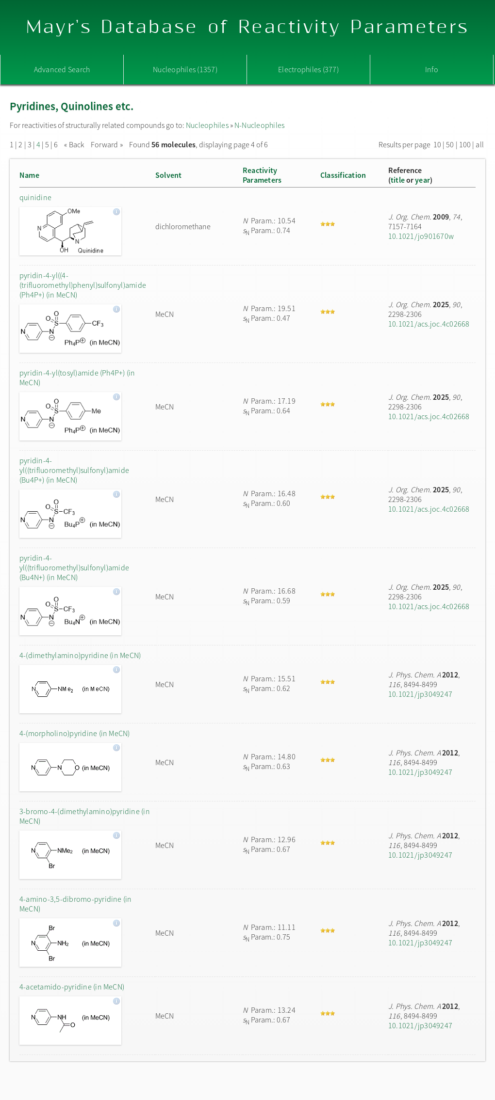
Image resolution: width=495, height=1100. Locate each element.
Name (29, 175)
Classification (343, 175)
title (398, 180)
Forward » (107, 144)
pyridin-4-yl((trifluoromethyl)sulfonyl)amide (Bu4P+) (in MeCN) (74, 470)
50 (450, 144)
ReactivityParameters (262, 175)
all (480, 144)
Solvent (168, 175)
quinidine (35, 197)
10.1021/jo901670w (421, 236)
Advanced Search (62, 69)
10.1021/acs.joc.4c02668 (429, 324)
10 (437, 144)
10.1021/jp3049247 (420, 694)
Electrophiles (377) (308, 69)
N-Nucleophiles (259, 125)
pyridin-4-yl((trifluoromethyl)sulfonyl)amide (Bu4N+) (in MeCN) (74, 567)
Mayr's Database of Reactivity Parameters (247, 27)
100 (465, 144)
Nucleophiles (207, 125)
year (422, 180)
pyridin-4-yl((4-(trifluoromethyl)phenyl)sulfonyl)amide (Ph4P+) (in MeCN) (82, 284)
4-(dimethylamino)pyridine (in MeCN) (80, 655)
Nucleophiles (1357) (185, 69)
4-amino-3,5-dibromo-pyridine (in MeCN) (75, 903)
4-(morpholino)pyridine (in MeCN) (74, 733)
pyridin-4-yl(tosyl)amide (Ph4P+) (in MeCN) (77, 377)
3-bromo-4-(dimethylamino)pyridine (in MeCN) (84, 816)
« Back (75, 144)
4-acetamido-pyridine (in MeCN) (71, 986)
